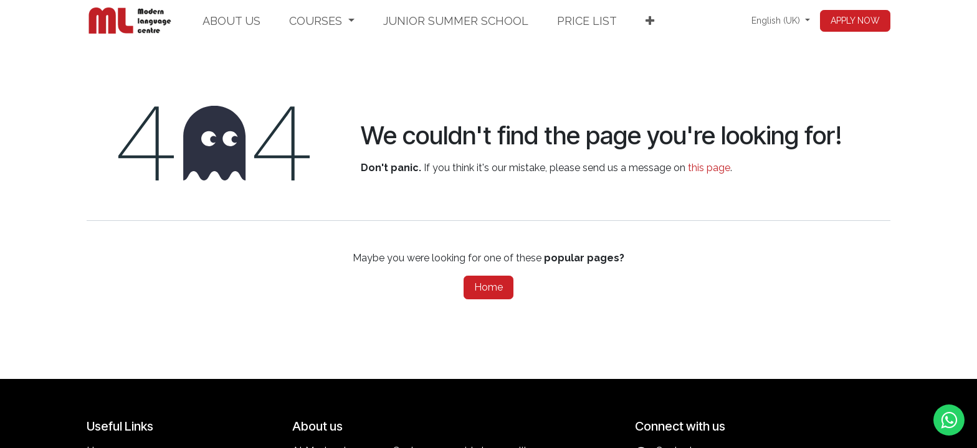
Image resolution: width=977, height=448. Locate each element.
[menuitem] (231, 20)
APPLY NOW (855, 21)
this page (709, 168)
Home (488, 287)
